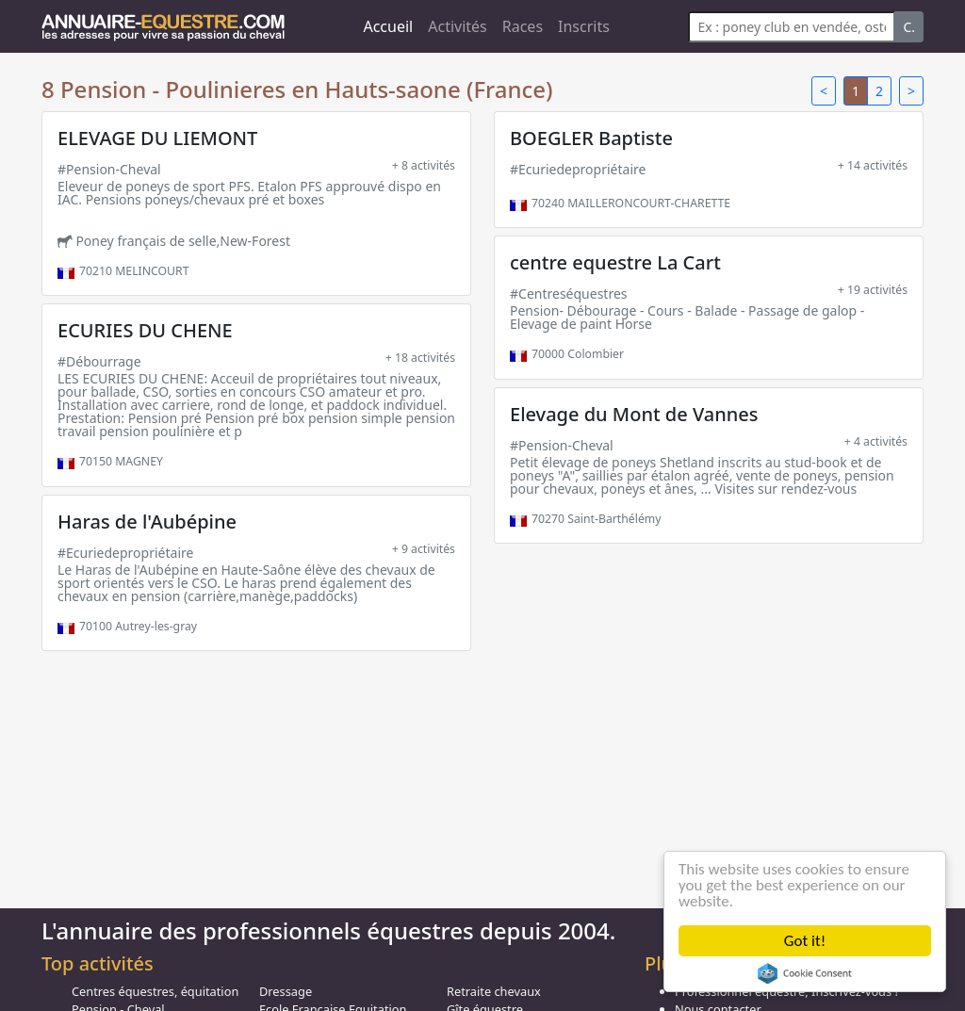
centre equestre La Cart (615, 262)
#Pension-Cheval (109, 169)
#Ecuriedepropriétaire (578, 169)
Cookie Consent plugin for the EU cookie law (805, 973)
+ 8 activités (423, 165)
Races (522, 26)
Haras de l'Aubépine (147, 521)
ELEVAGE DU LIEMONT (157, 138)
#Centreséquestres (569, 293)
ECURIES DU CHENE (145, 330)
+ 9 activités (423, 549)
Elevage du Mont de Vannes (634, 414)
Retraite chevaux (494, 991)
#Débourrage (99, 361)
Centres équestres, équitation (155, 991)
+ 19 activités (873, 290)
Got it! (805, 941)
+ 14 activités (873, 165)
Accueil (388, 26)
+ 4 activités (876, 441)
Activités (457, 26)
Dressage (285, 991)
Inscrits (584, 26)
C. (909, 27)
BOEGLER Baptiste (591, 138)
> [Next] (911, 91)
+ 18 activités (420, 358)
